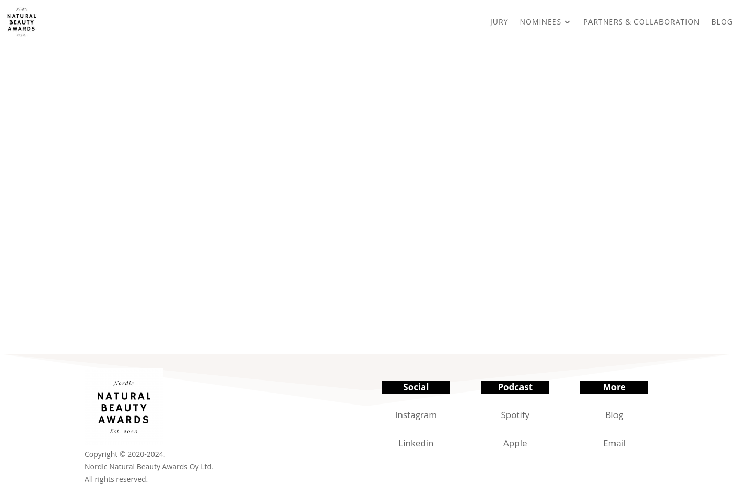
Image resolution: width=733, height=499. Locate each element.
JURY (499, 22)
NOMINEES (540, 22)
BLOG (722, 22)
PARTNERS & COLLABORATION (641, 22)
